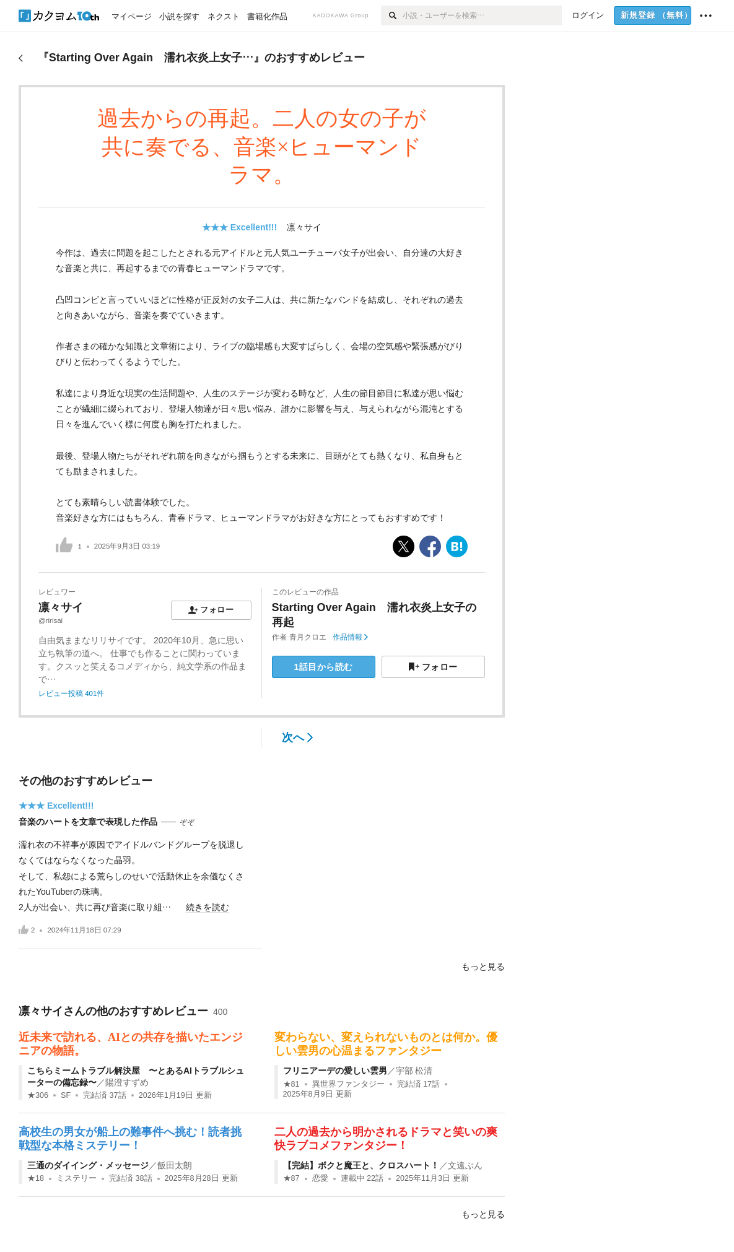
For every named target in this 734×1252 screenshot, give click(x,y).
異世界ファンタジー (348, 1084)
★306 (37, 1095)
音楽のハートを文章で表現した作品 (88, 822)
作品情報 (350, 637)
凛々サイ (304, 227)
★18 (35, 1178)
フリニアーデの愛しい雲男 (335, 1071)
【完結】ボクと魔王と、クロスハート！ (361, 1165)
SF (66, 1095)
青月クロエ (307, 637)
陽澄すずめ (127, 1082)
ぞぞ (187, 822)
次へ (297, 737)
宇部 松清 (414, 1071)
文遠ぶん (465, 1165)
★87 (291, 1178)
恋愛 (320, 1178)
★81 (291, 1084)
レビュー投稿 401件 (71, 693)
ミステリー (76, 1178)
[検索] (392, 15)
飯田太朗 (174, 1165)
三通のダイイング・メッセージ (88, 1165)
